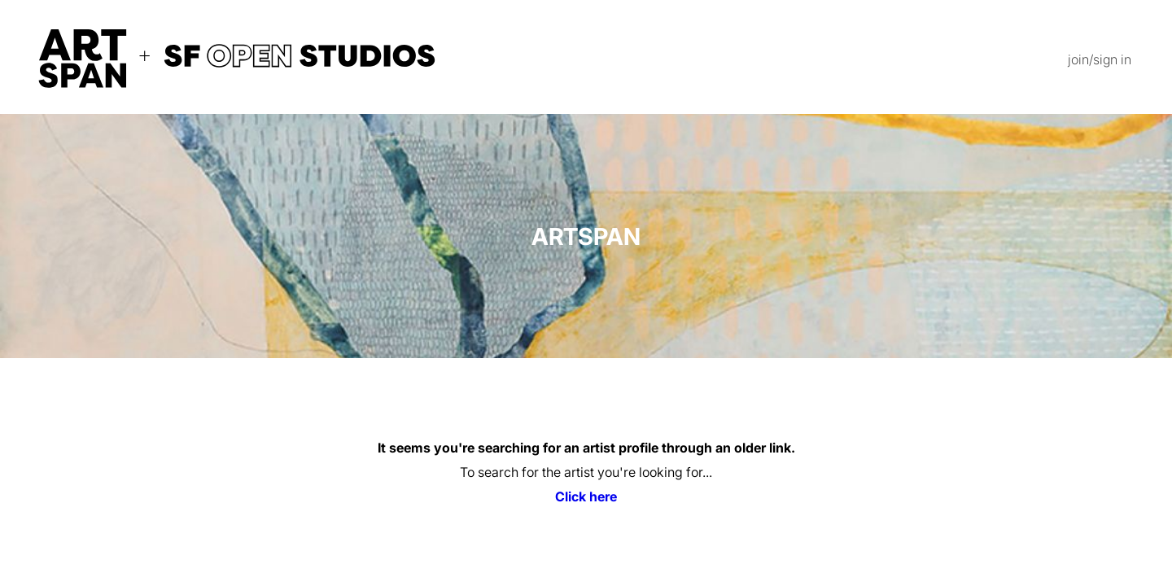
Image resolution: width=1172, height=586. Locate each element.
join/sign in (1099, 59)
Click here (586, 496)
